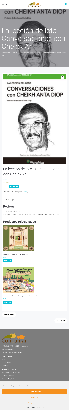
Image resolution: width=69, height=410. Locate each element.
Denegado (34, 397)
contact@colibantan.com (14, 352)
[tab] (10, 200)
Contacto (5, 366)
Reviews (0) (10, 200)
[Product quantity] (5, 186)
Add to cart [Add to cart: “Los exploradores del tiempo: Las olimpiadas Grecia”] (7, 302)
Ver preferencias (34, 403)
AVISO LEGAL (40, 407)
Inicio (3, 359)
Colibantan (6, 53)
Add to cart (14, 186)
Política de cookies (30, 407)
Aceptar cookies (35, 392)
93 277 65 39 (8, 349)
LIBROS (15, 53)
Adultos (22, 53)
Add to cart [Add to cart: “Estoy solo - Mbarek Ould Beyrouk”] (7, 260)
